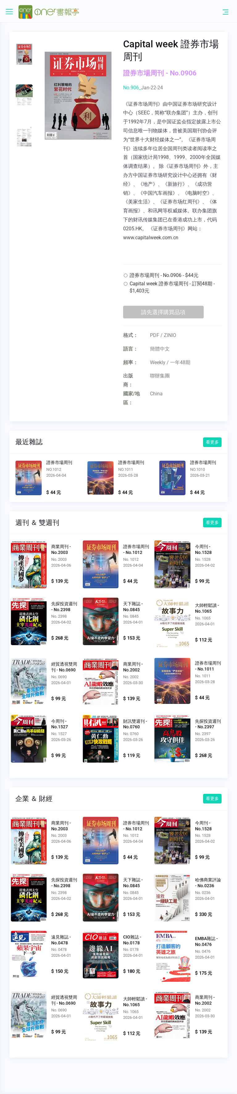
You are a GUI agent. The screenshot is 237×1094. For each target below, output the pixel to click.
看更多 (212, 442)
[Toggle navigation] (225, 12)
